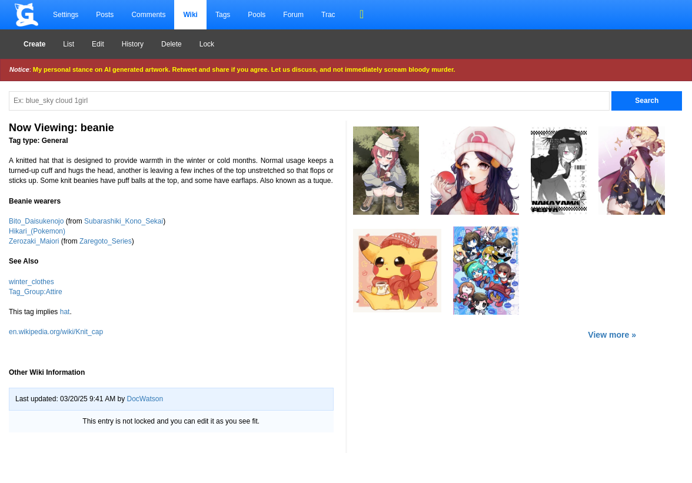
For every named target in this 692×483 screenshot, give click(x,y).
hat (65, 312)
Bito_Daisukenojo (36, 221)
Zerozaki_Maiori (34, 241)
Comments (148, 15)
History (133, 44)
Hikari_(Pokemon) (37, 231)
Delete (171, 44)
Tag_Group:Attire (35, 292)
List (68, 44)
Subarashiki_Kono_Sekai (123, 221)
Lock (206, 44)
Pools (256, 15)
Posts (105, 15)
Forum (293, 15)
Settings (65, 15)
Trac (328, 15)
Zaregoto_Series (105, 241)
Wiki (190, 15)
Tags (222, 15)
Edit (98, 44)
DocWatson (145, 399)
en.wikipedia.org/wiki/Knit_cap (56, 332)
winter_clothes (31, 282)
